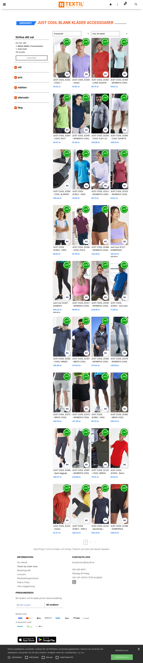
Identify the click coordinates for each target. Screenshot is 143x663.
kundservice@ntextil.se (83, 562)
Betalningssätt (24, 570)
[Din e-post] (30, 605)
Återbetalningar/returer (28, 578)
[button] (110, 4)
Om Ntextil (22, 562)
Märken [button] (22, 87)
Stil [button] (19, 67)
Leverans (21, 574)
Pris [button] (20, 77)
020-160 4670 (78, 569)
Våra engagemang (26, 586)
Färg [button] (20, 107)
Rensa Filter (31, 58)
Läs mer (81, 652)
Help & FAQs (23, 582)
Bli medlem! (52, 605)
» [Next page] (95, 542)
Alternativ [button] (23, 97)
